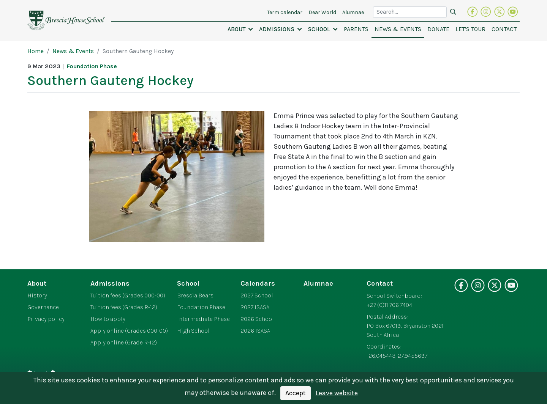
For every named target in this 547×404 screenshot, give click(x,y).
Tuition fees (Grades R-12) (123, 307)
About (36, 283)
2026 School (257, 319)
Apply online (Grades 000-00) (129, 330)
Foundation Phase (201, 307)
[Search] (453, 12)
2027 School (256, 295)
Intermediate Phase (203, 319)
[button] (240, 29)
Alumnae (318, 283)
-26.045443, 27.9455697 (397, 355)
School (188, 283)
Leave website (337, 393)
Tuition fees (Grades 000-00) (127, 295)
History (37, 295)
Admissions (110, 283)
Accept (295, 393)
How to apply (107, 319)
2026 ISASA (255, 330)
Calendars (257, 283)
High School (193, 330)
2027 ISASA (254, 307)
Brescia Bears (195, 295)
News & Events (73, 51)
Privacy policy (46, 319)
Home (35, 51)
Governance (43, 307)
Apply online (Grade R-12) (123, 342)
